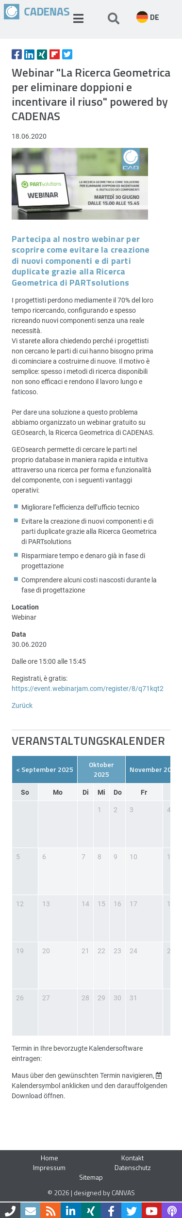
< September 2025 (44, 769)
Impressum (49, 1167)
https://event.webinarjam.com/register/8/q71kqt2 (88, 688)
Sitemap (91, 1177)
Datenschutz (133, 1167)
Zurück (22, 705)
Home (49, 1157)
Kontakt (132, 1157)
